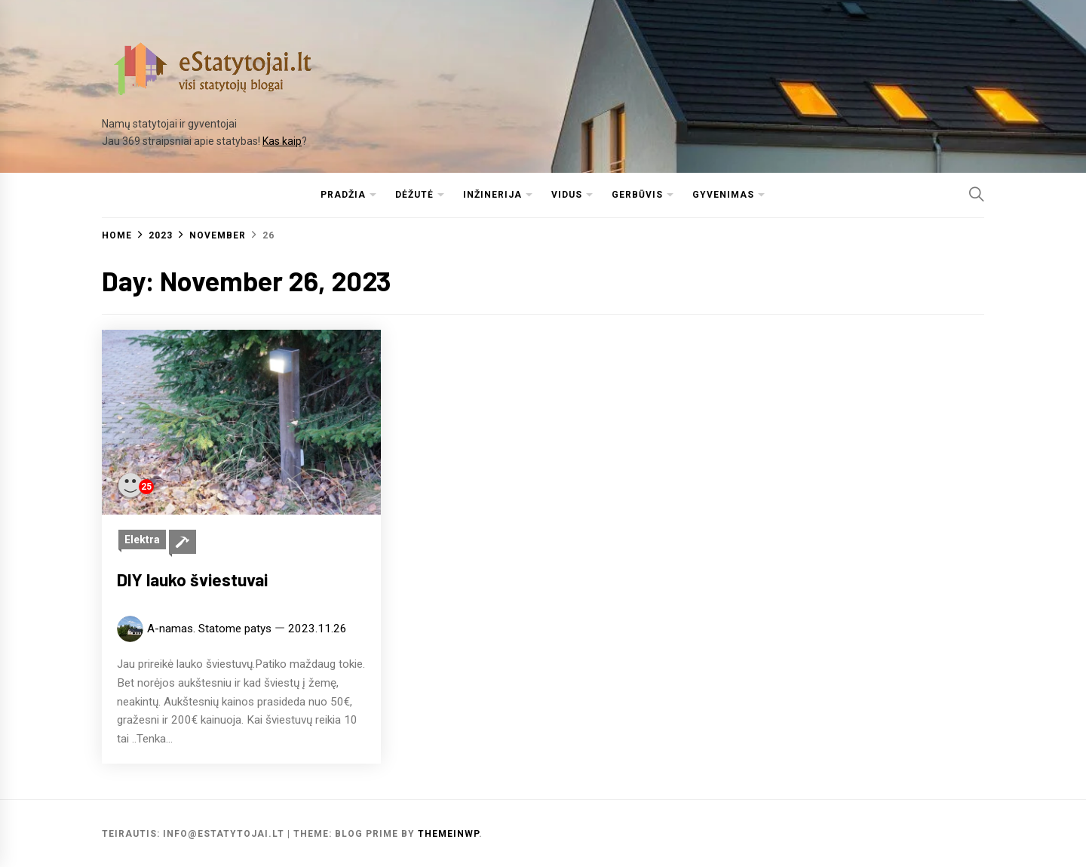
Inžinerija (492, 194)
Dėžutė (414, 194)
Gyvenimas (723, 194)
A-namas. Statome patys (209, 628)
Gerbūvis (637, 194)
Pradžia (343, 194)
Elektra (142, 539)
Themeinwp (448, 834)
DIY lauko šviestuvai (192, 579)
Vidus (566, 194)
